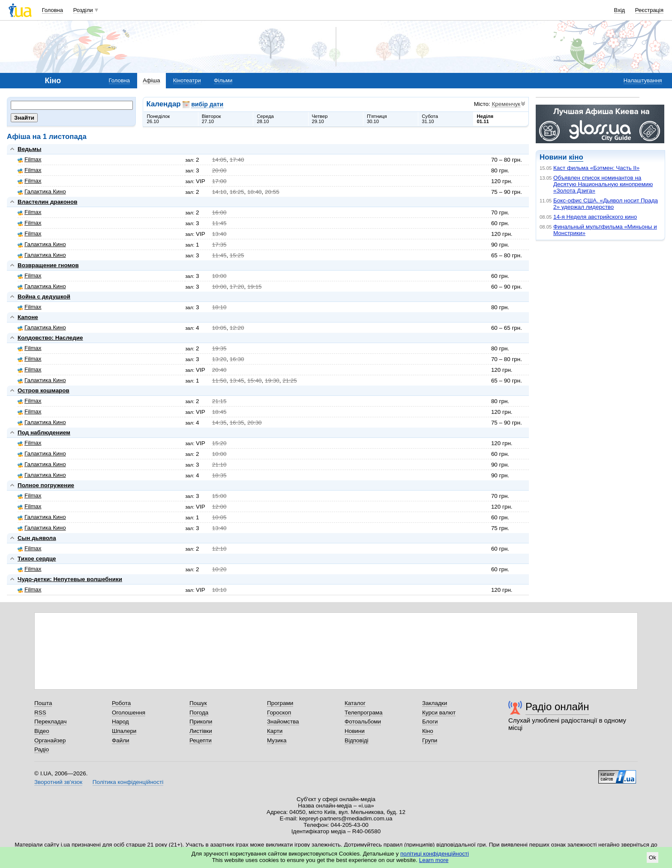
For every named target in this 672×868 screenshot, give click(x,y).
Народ (120, 721)
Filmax (30, 159)
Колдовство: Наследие (50, 338)
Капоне (28, 317)
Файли (120, 740)
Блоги (430, 721)
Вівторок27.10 (211, 119)
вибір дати (207, 104)
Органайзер (50, 740)
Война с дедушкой (44, 296)
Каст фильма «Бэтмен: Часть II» (596, 168)
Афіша (151, 80)
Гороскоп (279, 712)
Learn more (434, 860)
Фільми (223, 80)
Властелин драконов (47, 202)
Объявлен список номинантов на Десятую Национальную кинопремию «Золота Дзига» (603, 184)
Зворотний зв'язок (58, 782)
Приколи (200, 721)
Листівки (200, 731)
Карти (274, 731)
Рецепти (200, 740)
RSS (40, 712)
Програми (280, 703)
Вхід (619, 10)
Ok (652, 857)
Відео (41, 731)
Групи (429, 740)
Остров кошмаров (43, 390)
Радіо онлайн (557, 706)
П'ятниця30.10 (377, 119)
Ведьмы (29, 149)
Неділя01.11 (485, 119)
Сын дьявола (37, 538)
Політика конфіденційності (128, 782)
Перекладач (50, 721)
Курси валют (439, 712)
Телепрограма (364, 712)
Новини (355, 731)
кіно (576, 157)
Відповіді (357, 740)
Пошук (198, 703)
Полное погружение (46, 485)
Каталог (355, 703)
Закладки (434, 703)
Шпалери (124, 731)
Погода (198, 712)
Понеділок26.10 (158, 119)
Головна (52, 10)
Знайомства (283, 721)
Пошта (43, 703)
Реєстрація (649, 10)
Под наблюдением (44, 432)
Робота (121, 703)
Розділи (83, 10)
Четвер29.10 (320, 119)
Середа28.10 (265, 119)
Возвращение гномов (48, 265)
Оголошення (128, 712)
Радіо (41, 749)
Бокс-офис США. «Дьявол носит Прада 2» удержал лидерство (605, 203)
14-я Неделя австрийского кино (595, 217)
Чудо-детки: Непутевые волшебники (70, 579)
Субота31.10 (430, 119)
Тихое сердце (37, 558)
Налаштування (643, 80)
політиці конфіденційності (434, 853)
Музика (276, 740)
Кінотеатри (187, 80)
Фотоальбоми (363, 721)
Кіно (427, 731)
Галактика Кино (42, 191)
